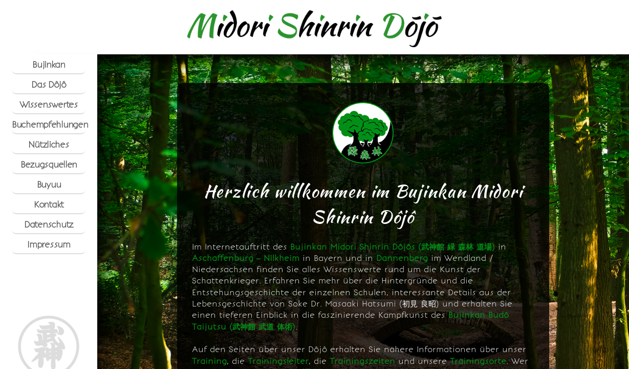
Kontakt (48, 204)
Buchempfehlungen (48, 124)
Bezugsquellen (48, 164)
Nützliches (48, 144)
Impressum (48, 244)
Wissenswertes (48, 104)
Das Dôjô (48, 84)
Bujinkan (48, 64)
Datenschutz (48, 224)
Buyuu (49, 184)
